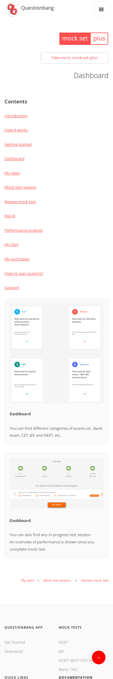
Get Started (15, 642)
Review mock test (20, 201)
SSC (74, 669)
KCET (63, 660)
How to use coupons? (24, 273)
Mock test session (20, 187)
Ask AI (10, 215)
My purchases (17, 259)
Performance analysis (24, 230)
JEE (61, 651)
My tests (12, 173)
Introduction (16, 115)
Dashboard (14, 158)
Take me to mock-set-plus (74, 57)
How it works (16, 130)
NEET (63, 642)
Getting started (18, 144)
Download (14, 651)
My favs (11, 244)
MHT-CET (78, 660)
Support (12, 287)
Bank (63, 669)
